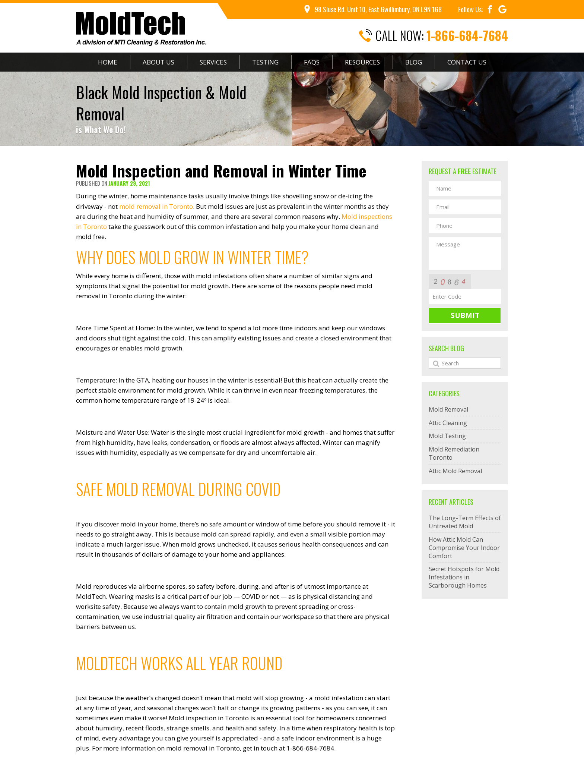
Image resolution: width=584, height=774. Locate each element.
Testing (265, 62)
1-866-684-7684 (467, 35)
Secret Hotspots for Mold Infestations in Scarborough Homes (464, 577)
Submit (465, 315)
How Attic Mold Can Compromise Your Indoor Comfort (464, 547)
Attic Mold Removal (455, 471)
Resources (362, 62)
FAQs (312, 62)
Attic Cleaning (448, 423)
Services (213, 62)
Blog (413, 62)
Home (107, 62)
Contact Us (466, 62)
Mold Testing (447, 436)
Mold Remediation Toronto (454, 453)
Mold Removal (448, 409)
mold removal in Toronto (156, 206)
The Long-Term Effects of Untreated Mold (465, 522)
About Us (158, 62)
